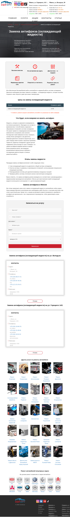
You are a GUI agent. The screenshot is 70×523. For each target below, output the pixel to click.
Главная (12, 18)
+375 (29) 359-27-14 (15, 276)
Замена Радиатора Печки (24, 441)
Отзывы (35, 301)
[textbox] (35, 234)
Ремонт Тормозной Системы (46, 400)
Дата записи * (12, 221)
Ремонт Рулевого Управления (46, 379)
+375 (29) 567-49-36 (15, 280)
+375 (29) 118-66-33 (15, 326)
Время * (10, 230)
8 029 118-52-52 (39, 11)
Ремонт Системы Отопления (58, 462)
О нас (35, 21)
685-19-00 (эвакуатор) (21, 7)
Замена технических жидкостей (12, 420)
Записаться (34, 246)
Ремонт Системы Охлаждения (35, 400)
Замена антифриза (51, 509)
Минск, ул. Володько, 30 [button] (57, 2)
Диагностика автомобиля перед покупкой (23, 462)
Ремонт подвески (51, 513)
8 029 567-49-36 (56, 9)
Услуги (24, 18)
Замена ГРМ (52, 511)
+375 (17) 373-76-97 (15, 284)
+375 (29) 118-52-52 (15, 334)
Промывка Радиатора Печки (46, 441)
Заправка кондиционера (53, 516)
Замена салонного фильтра (58, 420)
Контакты (46, 18)
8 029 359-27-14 (55, 7)
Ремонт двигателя (51, 505)
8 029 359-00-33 (59, 11)
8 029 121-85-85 (35, 9)
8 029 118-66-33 (34, 7)
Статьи (58, 18)
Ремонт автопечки (51, 507)
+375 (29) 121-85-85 (15, 330)
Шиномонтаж (35, 418)
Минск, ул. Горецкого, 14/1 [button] (38, 2)
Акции (35, 18)
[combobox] (35, 234)
